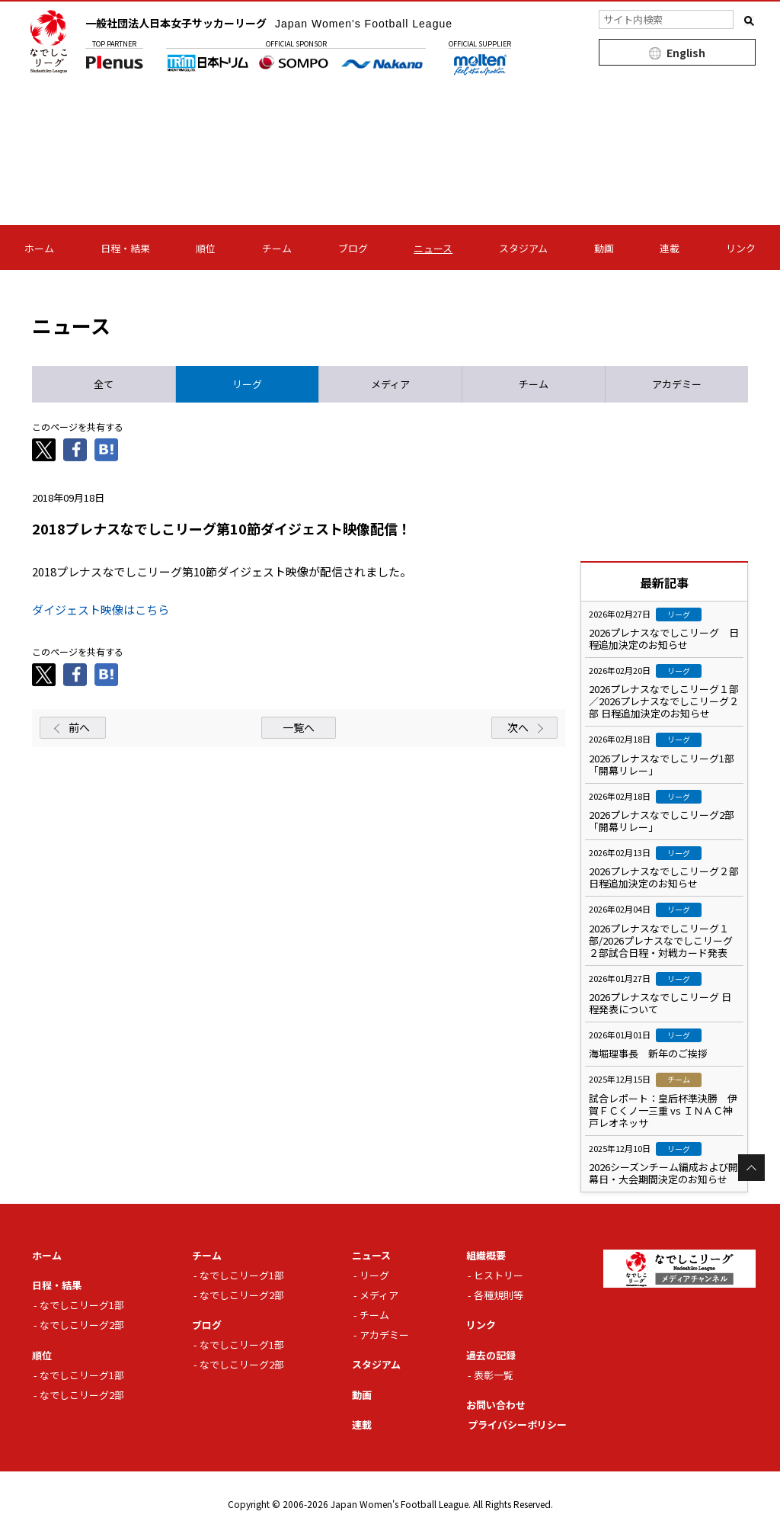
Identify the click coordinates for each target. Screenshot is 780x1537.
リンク (741, 248)
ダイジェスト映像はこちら (100, 610)
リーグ (374, 1275)
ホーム (39, 248)
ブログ (353, 248)
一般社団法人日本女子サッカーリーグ (268, 22)
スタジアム (523, 248)
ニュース (433, 248)
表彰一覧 (493, 1375)
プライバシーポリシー (517, 1424)
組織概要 (486, 1255)
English (686, 52)
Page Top (751, 1167)
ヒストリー (498, 1275)
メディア (379, 1295)
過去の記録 (491, 1355)
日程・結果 (125, 248)
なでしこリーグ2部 (82, 1324)
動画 (604, 248)
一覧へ (299, 727)
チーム (277, 248)
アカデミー (384, 1334)
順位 (206, 248)
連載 (669, 248)
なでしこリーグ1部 (82, 1305)
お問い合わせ (496, 1404)
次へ (518, 727)
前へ (79, 727)
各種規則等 (498, 1295)
